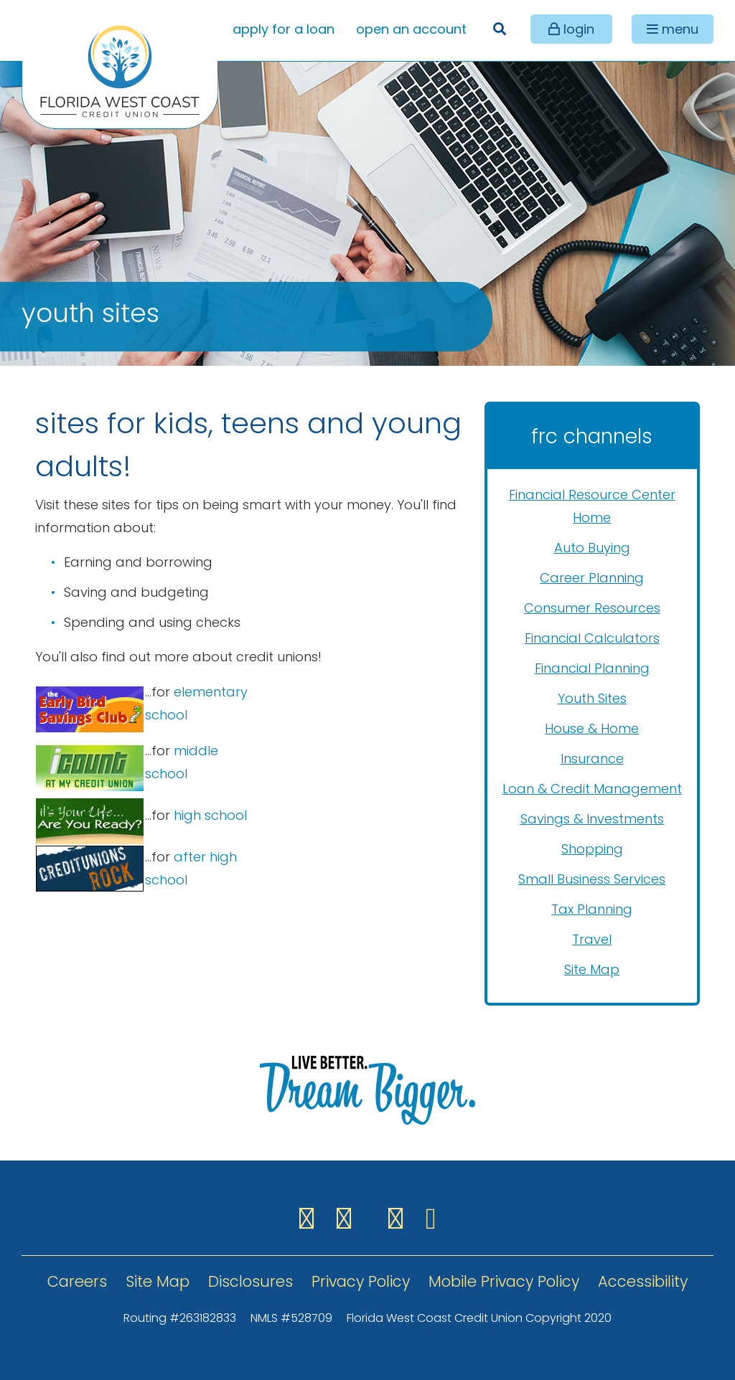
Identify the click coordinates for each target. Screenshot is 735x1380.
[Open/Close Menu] (672, 29)
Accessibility (643, 1281)
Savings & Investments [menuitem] (592, 819)
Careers (77, 1281)
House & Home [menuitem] (592, 728)
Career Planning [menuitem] (592, 578)
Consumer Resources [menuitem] (592, 608)
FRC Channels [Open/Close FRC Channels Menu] (591, 436)
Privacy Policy (361, 1281)
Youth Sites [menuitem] (592, 698)
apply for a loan (283, 29)
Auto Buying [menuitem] (592, 548)
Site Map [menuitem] (591, 969)
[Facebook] (310, 1218)
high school (210, 815)
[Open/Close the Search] (499, 29)
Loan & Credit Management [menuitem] (592, 789)
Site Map (157, 1281)
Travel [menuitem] (592, 939)
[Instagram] (348, 1218)
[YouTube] (431, 1218)
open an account (411, 29)
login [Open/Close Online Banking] (577, 29)
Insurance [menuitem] (592, 758)
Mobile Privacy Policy (504, 1281)
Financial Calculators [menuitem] (592, 638)
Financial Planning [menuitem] (592, 668)
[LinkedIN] (399, 1218)
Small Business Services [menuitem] (591, 879)
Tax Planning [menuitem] (591, 909)
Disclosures (250, 1281)
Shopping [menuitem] (592, 849)
